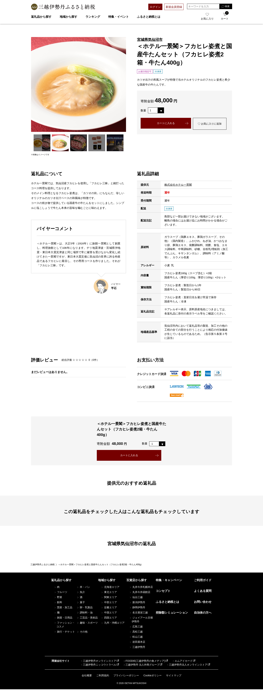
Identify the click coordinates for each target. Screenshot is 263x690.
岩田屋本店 (137, 642)
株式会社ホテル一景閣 (178, 184)
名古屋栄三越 (138, 613)
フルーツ (60, 592)
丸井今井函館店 (139, 592)
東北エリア (109, 592)
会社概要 (87, 675)
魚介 (81, 592)
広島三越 (136, 627)
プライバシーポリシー (126, 675)
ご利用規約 (102, 675)
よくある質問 (202, 591)
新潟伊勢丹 (137, 603)
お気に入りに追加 (209, 124)
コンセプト (163, 591)
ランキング (92, 16)
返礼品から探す (41, 16)
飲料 (58, 603)
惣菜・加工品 (63, 608)
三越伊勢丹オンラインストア (98, 661)
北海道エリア (110, 587)
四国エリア (109, 618)
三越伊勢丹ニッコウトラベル (98, 665)
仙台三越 (136, 597)
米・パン (83, 587)
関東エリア (109, 597)
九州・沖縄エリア (113, 623)
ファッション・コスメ (64, 625)
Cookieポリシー (152, 675)
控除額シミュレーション (172, 613)
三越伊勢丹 (137, 647)
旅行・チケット (64, 632)
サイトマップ (173, 675)
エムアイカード (182, 661)
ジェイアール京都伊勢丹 (141, 620)
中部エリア (109, 603)
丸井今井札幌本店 (141, 587)
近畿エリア (109, 608)
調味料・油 (85, 613)
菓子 (81, 603)
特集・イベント (118, 16)
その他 (82, 632)
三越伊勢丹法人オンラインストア (186, 665)
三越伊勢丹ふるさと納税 (43, 565)
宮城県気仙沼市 (150, 40)
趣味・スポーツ (87, 623)
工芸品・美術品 (87, 618)
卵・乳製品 (85, 608)
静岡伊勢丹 (137, 608)
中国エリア (109, 613)
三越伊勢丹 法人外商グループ (141, 665)
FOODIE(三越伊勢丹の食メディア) (144, 661)
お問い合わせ (202, 602)
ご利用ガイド (202, 580)
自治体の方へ (202, 613)
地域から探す (68, 16)
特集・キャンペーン (169, 580)
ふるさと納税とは (148, 16)
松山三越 (136, 637)
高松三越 (136, 632)
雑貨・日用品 (63, 618)
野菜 (58, 597)
